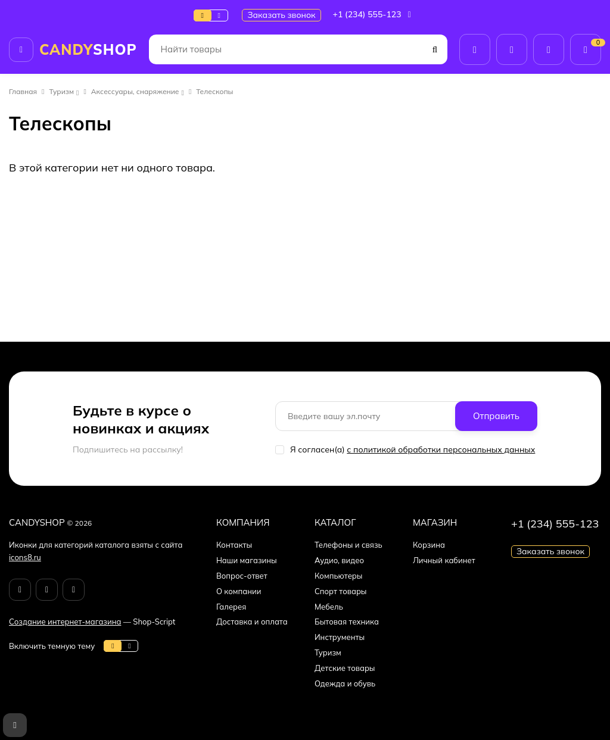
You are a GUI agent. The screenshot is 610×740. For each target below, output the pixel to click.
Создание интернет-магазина (65, 621)
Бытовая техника (347, 621)
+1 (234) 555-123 (373, 14)
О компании (239, 591)
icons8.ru (25, 557)
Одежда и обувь (345, 683)
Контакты (234, 544)
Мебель (329, 606)
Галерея (231, 606)
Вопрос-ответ (241, 575)
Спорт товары (341, 591)
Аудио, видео (339, 560)
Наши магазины (246, 560)
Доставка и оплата (252, 621)
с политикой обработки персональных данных (441, 449)
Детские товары (345, 668)
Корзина (429, 544)
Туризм (61, 91)
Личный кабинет (444, 560)
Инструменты (340, 637)
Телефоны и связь (348, 544)
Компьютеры (339, 575)
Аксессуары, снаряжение (135, 91)
